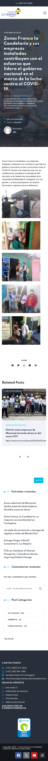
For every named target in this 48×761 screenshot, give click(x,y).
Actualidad (13, 613)
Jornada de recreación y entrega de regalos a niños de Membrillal (24, 532)
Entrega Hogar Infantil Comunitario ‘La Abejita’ (18, 542)
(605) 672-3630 (24, 3)
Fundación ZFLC (15, 626)
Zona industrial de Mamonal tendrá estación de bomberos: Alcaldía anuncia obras (21, 506)
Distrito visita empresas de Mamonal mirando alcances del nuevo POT (23, 433)
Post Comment (14, 122)
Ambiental (13, 620)
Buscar (38, 480)
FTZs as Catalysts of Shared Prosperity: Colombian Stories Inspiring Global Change (21, 554)
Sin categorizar (21, 96)
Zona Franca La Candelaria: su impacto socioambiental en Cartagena (21, 520)
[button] (20, 457)
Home (6, 96)
